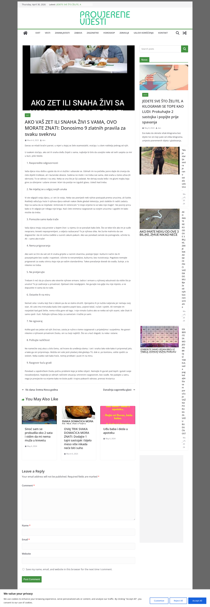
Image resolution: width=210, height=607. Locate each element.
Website (26, 553)
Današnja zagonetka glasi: (119, 389)
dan (43, 140)
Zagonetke (93, 32)
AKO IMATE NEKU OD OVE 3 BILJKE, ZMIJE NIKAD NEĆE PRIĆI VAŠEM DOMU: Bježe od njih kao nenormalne (184, 259)
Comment (28, 485)
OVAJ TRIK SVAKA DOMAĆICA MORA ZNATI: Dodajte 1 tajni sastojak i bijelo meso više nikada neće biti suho (78, 438)
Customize (159, 600)
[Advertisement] (161, 499)
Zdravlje (124, 32)
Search (184, 48)
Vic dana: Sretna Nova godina (40, 389)
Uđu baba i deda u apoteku (115, 431)
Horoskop (109, 32)
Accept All (197, 600)
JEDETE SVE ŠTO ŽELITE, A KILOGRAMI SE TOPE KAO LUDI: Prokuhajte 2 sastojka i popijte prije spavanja (163, 111)
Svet (37, 32)
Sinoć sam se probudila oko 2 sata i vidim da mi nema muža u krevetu (38, 434)
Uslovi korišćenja (144, 32)
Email (26, 539)
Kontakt (163, 32)
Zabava (78, 32)
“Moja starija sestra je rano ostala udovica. (184, 170)
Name (26, 525)
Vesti (47, 32)
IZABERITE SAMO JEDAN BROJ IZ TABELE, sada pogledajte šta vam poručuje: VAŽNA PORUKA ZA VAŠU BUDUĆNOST (184, 381)
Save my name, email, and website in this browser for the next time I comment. (69, 569)
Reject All (178, 600)
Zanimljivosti (62, 32)
